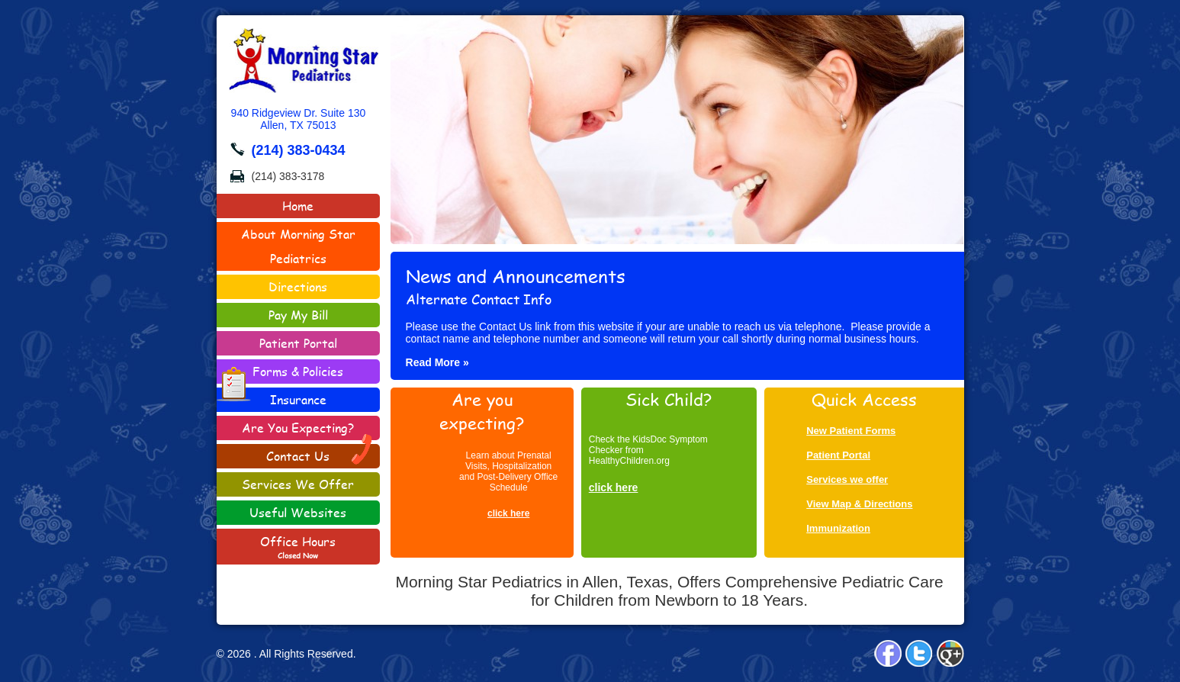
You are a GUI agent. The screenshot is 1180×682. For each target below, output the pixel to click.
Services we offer (847, 479)
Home (297, 205)
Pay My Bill (298, 314)
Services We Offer (298, 484)
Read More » (437, 362)
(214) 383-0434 (299, 150)
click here (508, 513)
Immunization (838, 528)
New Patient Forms (850, 430)
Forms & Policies (280, 373)
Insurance (298, 399)
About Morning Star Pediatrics (298, 246)
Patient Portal (298, 343)
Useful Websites (297, 512)
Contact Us (320, 454)
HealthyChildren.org (629, 460)
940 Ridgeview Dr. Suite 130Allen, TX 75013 (298, 119)
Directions (297, 286)
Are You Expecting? (298, 427)
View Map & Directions (859, 504)
